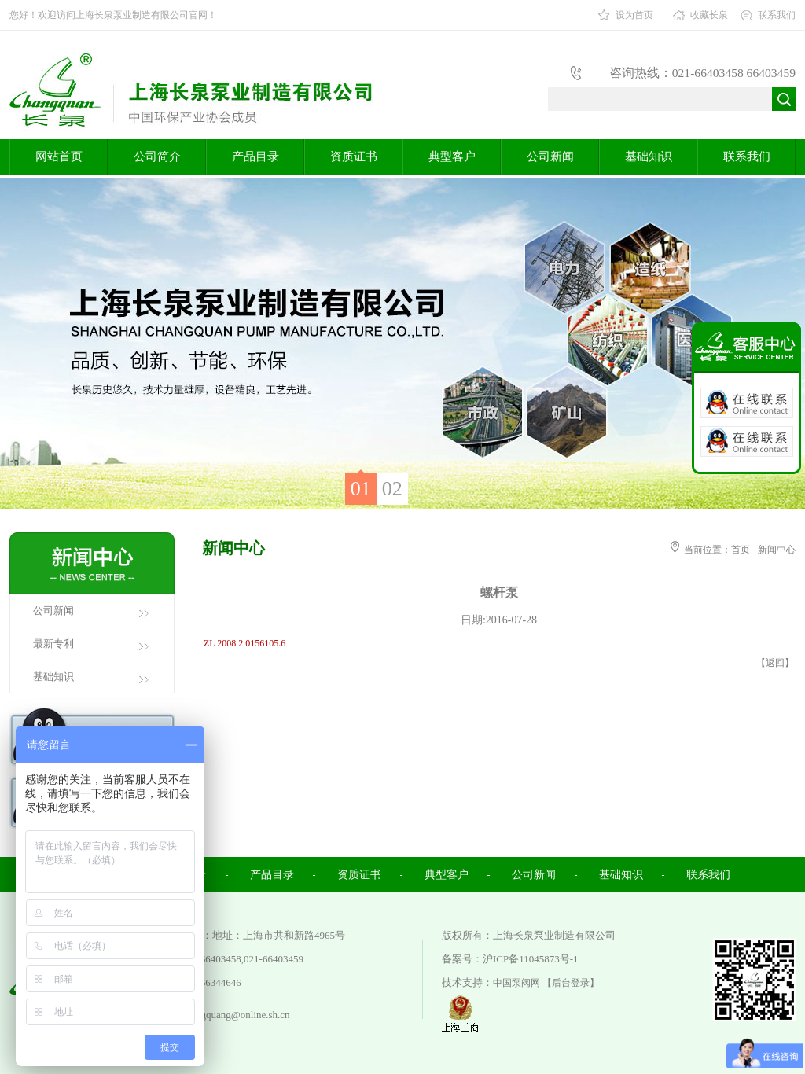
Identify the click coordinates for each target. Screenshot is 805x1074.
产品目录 (255, 156)
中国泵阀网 (516, 982)
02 (392, 488)
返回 (775, 662)
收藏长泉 (709, 14)
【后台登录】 (570, 982)
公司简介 (157, 156)
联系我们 (777, 14)
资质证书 (353, 156)
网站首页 (59, 156)
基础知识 (648, 156)
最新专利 (53, 643)
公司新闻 (550, 156)
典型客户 (452, 156)
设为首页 (634, 14)
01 (361, 488)
